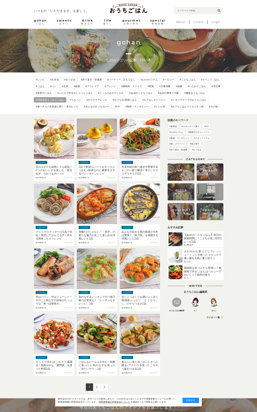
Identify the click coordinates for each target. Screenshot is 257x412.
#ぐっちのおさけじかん (111, 92)
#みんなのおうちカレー (97, 106)
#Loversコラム (149, 79)
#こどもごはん (188, 79)
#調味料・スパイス (131, 86)
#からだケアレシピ (96, 99)
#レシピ (40, 79)
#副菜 (77, 86)
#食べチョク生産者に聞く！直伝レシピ (57, 106)
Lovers (198, 22)
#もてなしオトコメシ (154, 99)
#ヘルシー (168, 79)
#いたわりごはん (197, 86)
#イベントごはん (210, 79)
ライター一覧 (213, 317)
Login (215, 22)
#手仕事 (215, 86)
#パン (53, 86)
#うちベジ (75, 99)
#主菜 (65, 86)
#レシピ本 (159, 106)
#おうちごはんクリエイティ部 (187, 106)
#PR (117, 106)
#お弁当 (54, 79)
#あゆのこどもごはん (141, 92)
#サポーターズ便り (190, 126)
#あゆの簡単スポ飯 (168, 92)
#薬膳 (179, 86)
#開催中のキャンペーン (199, 132)
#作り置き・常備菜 (91, 79)
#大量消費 (164, 86)
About (180, 22)
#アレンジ (110, 86)
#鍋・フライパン (177, 143)
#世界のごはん (44, 92)
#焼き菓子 (194, 143)
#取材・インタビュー (137, 106)
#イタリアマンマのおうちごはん (188, 99)
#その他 (213, 106)
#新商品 (173, 126)
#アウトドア (92, 86)
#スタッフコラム (202, 138)
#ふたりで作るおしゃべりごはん (75, 92)
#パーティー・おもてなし (121, 79)
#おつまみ (69, 79)
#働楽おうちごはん (194, 92)
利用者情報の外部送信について (111, 401)
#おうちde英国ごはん (125, 99)
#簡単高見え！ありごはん (50, 99)
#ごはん (40, 86)
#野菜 (150, 86)
